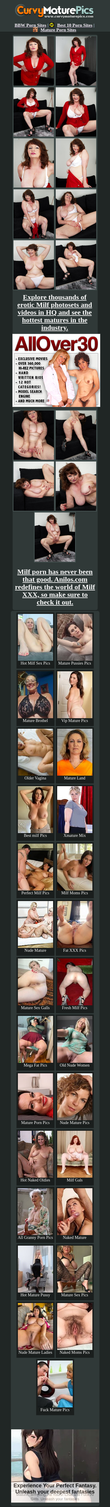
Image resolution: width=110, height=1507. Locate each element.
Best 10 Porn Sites (71, 25)
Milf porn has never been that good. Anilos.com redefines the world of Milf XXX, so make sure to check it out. (55, 587)
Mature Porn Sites (54, 29)
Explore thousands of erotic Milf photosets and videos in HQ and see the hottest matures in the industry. (54, 312)
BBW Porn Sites (30, 25)
